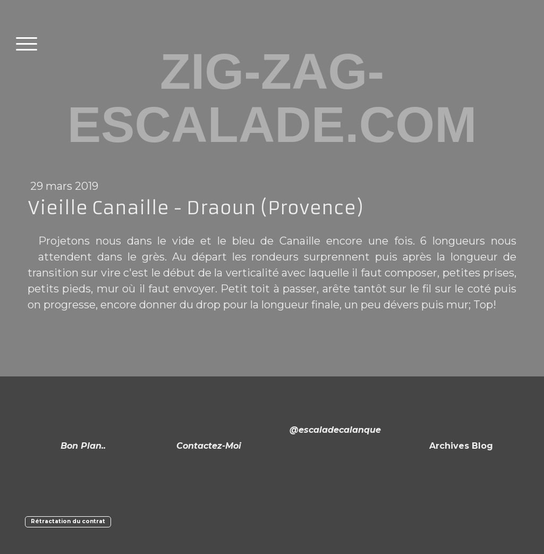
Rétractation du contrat (68, 521)
